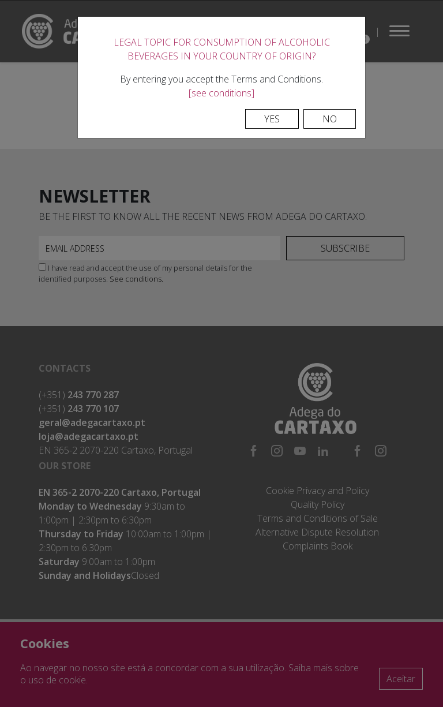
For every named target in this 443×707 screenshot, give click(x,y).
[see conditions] (221, 93)
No (329, 119)
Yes (272, 119)
